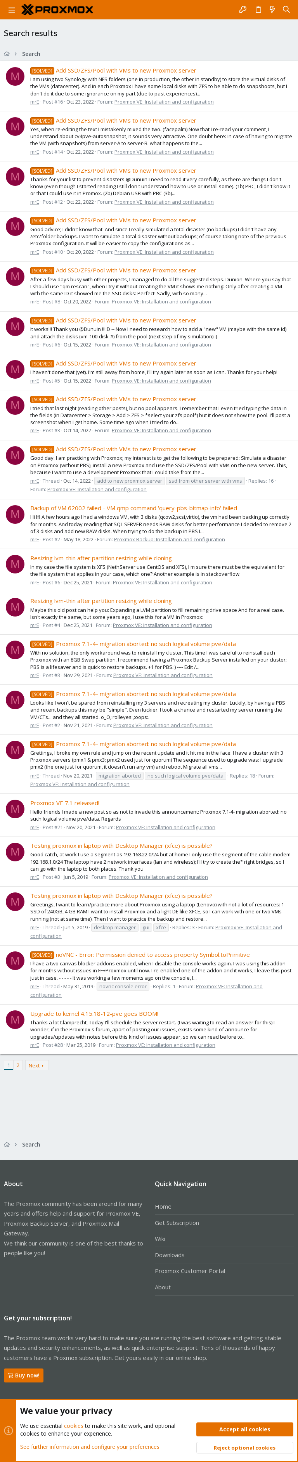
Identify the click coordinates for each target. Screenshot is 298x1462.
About (163, 1287)
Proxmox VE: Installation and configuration (164, 101)
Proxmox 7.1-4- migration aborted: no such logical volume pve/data (133, 644)
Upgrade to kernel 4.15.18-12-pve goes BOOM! (94, 1013)
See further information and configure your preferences (89, 1446)
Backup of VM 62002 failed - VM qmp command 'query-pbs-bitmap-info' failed (133, 508)
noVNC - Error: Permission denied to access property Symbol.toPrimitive (140, 954)
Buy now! (24, 1375)
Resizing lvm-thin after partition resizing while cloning (101, 558)
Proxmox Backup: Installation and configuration (169, 539)
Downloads (170, 1255)
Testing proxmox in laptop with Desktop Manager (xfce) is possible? (121, 845)
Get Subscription (177, 1222)
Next (34, 1065)
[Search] (286, 10)
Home (163, 1206)
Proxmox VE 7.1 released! (64, 803)
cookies (73, 1425)
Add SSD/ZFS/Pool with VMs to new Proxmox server (113, 70)
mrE (34, 101)
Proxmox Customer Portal (190, 1271)
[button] (11, 10)
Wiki (160, 1238)
